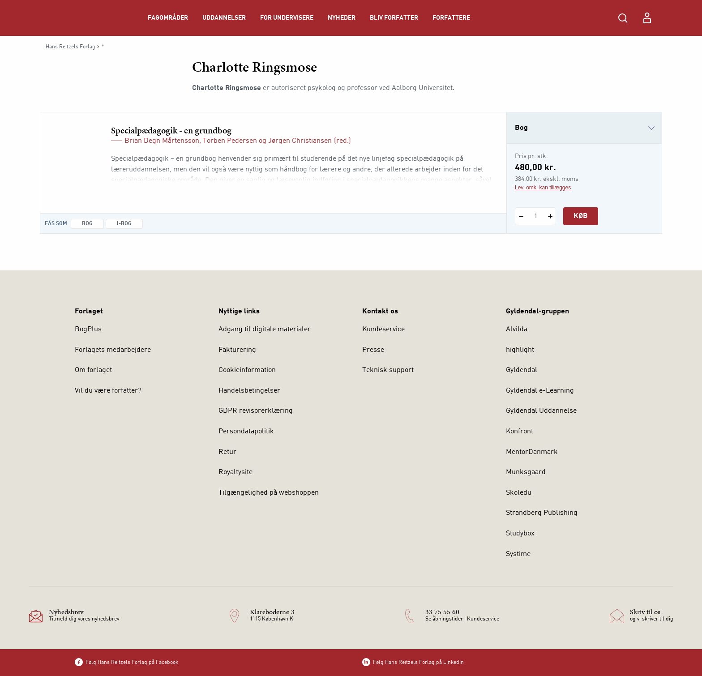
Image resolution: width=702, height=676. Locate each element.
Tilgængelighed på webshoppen (268, 492)
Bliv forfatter (394, 18)
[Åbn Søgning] (623, 18)
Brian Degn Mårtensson (161, 141)
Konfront (519, 431)
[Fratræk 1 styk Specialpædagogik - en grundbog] (520, 216)
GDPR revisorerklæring (255, 411)
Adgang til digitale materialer (264, 329)
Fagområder (168, 18)
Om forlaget (93, 370)
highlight (520, 350)
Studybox (520, 533)
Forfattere (451, 18)
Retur (227, 452)
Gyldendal (521, 370)
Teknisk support (388, 370)
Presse (373, 350)
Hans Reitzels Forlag (70, 47)
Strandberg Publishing (542, 513)
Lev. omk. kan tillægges (543, 187)
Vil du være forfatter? (108, 390)
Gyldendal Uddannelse (541, 411)
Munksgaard (526, 472)
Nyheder (341, 18)
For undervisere (286, 18)
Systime (518, 554)
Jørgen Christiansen (300, 141)
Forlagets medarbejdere (113, 350)
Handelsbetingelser (249, 390)
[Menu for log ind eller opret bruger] (647, 18)
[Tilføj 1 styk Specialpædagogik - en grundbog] (550, 216)
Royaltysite (235, 472)
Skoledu (518, 492)
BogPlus (88, 329)
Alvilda (516, 329)
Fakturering (237, 350)
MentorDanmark (532, 452)
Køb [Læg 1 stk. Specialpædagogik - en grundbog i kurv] (581, 216)
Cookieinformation (247, 370)
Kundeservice (383, 329)
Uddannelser (224, 18)
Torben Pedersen (230, 141)
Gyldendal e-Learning (540, 390)
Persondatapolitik (246, 431)
